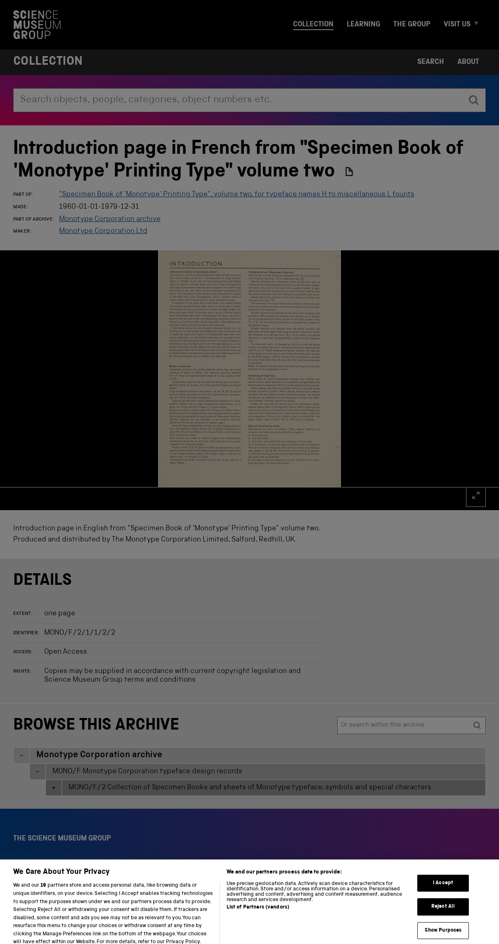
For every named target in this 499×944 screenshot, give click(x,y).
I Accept (443, 895)
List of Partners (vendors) (258, 920)
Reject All (443, 919)
